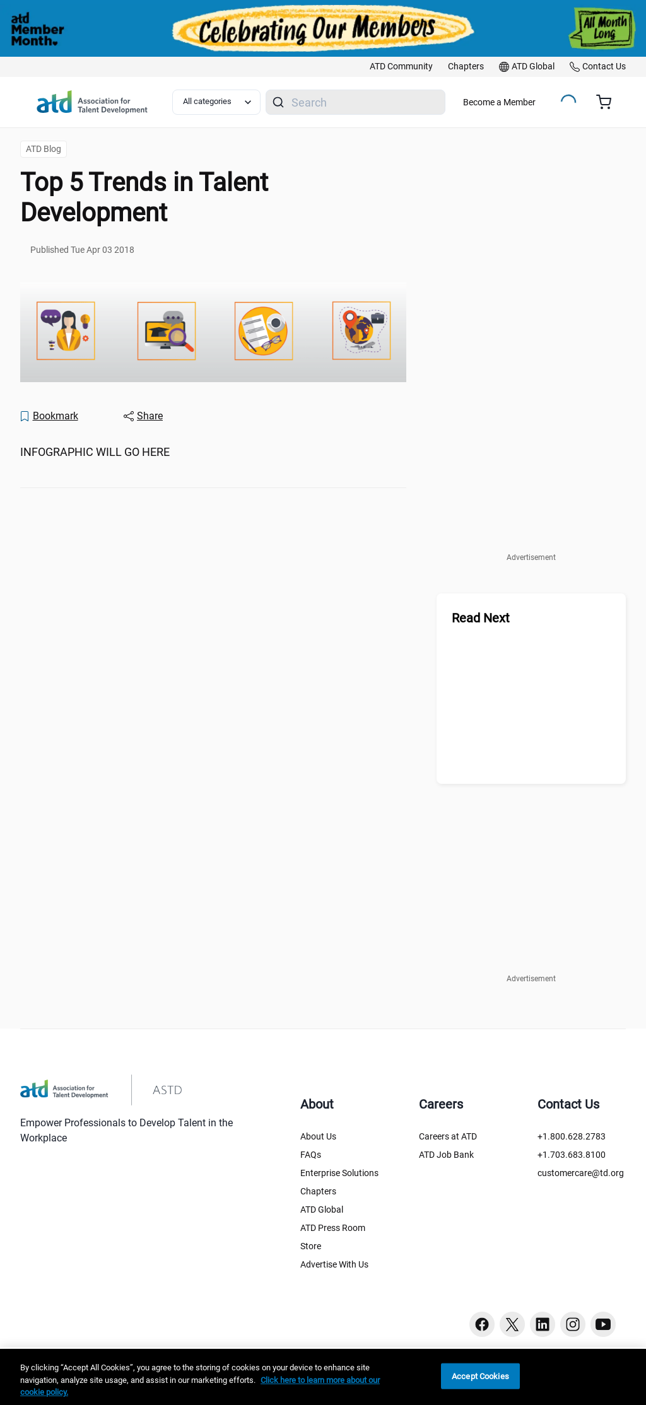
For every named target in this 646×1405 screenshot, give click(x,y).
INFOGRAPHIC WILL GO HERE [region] (95, 451)
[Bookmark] (49, 416)
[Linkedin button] (542, 1324)
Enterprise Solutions (339, 1173)
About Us (318, 1136)
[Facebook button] (482, 1324)
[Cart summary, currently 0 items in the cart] (608, 102)
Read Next (481, 618)
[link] (401, 67)
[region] (323, 1377)
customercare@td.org (580, 1173)
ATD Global (321, 1209)
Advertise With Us (334, 1264)
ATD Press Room (332, 1228)
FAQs (310, 1155)
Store (310, 1246)
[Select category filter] (216, 102)
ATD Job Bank (446, 1155)
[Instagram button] (572, 1324)
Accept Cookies (480, 1375)
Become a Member (499, 102)
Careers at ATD (448, 1136)
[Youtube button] (603, 1324)
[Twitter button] (512, 1324)
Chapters (318, 1191)
